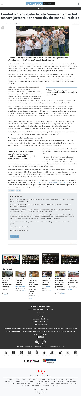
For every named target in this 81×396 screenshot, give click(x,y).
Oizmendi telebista (62, 383)
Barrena (18, 381)
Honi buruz (20, 346)
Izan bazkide (14, 236)
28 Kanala (56, 385)
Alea (29, 379)
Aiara (49, 290)
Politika (11, 190)
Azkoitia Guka (9, 381)
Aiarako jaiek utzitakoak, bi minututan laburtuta (46, 281)
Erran (32, 381)
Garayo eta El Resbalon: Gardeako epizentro (20, 281)
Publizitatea (38, 346)
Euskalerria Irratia (43, 381)
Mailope (45, 383)
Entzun (74, 23)
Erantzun (73, 243)
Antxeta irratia (52, 379)
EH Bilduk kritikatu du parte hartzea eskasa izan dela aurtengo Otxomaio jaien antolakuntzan (60, 284)
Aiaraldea (5, 294)
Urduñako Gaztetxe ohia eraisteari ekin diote (73, 281)
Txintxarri (25, 385)
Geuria (54, 381)
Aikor (17, 379)
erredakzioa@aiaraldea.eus (40, 322)
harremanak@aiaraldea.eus (40, 319)
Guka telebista (21, 383)
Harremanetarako (55, 346)
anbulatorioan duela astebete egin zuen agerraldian (54, 182)
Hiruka (30, 383)
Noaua (52, 383)
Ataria (61, 379)
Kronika (37, 383)
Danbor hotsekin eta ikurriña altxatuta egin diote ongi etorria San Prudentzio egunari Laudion (33, 286)
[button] (67, 39)
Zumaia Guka (46, 385)
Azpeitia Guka (70, 379)
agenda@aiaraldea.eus (40, 324)
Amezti (35, 379)
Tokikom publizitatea (40, 392)
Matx (34, 389)
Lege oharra (28, 346)
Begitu (26, 381)
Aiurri (23, 379)
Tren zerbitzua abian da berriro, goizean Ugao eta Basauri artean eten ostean (7, 284)
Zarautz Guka (35, 385)
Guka (12, 383)
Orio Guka (74, 383)
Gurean (41, 389)
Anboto (42, 379)
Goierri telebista (70, 381)
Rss (63, 346)
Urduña (63, 293)
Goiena (60, 381)
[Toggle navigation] (2, 3)
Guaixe (6, 383)
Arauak (45, 346)
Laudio (40, 8)
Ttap (46, 389)
